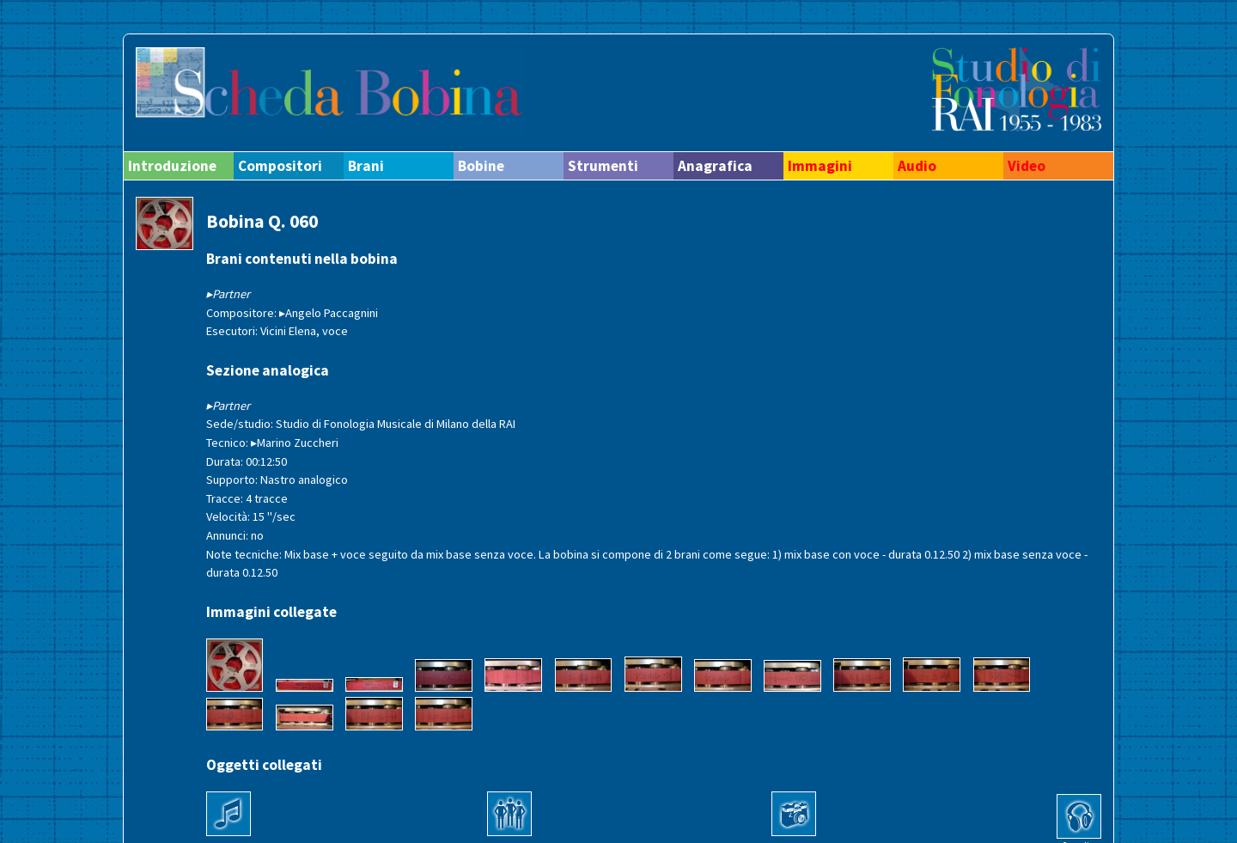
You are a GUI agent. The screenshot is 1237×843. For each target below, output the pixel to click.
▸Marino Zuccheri (294, 442)
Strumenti (603, 165)
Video (1026, 165)
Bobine (481, 165)
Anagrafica (715, 165)
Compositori (280, 165)
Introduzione (172, 165)
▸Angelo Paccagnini (328, 313)
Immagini (820, 165)
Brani (366, 165)
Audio (917, 165)
